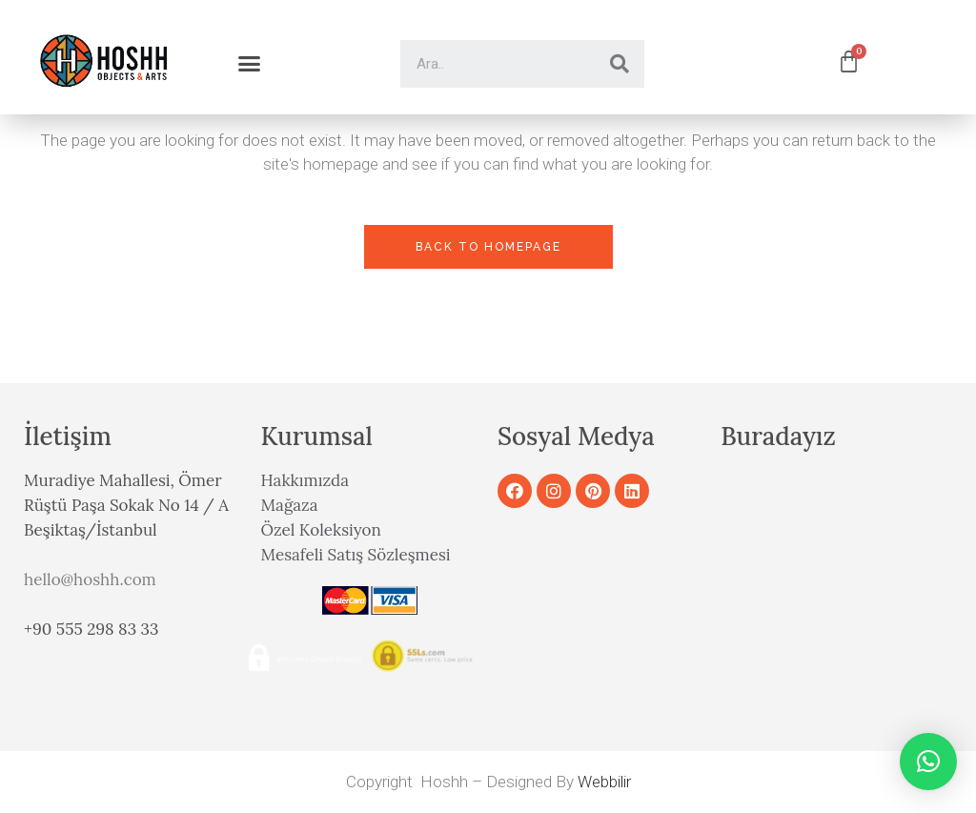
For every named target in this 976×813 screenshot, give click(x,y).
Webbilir (604, 781)
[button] (249, 64)
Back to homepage (488, 247)
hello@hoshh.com (90, 579)
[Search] (619, 64)
